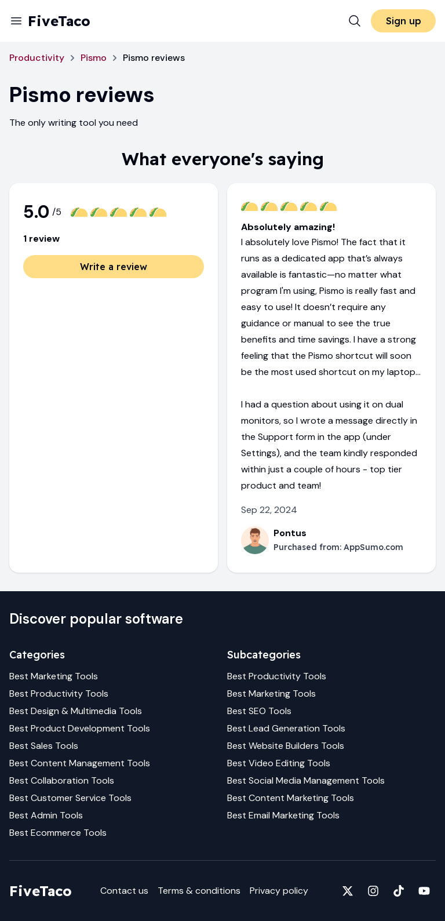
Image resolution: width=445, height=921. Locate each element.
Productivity (36, 58)
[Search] (355, 21)
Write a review (113, 266)
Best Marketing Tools (53, 676)
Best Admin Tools (46, 815)
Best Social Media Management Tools (306, 780)
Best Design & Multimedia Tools (75, 711)
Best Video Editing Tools (278, 763)
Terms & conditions (199, 890)
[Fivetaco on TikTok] (398, 890)
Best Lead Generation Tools (286, 728)
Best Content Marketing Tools (290, 798)
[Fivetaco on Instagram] (373, 890)
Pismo (94, 58)
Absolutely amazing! (288, 227)
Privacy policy (279, 890)
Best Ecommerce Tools (58, 833)
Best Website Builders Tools (285, 746)
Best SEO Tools (259, 711)
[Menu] (16, 21)
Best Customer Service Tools (70, 798)
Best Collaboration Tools (61, 780)
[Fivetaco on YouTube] (424, 890)
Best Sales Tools (43, 746)
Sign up (403, 21)
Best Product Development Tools (79, 728)
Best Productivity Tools (58, 693)
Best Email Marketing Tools (283, 815)
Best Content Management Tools (79, 763)
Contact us (124, 890)
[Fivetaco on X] (347, 890)
